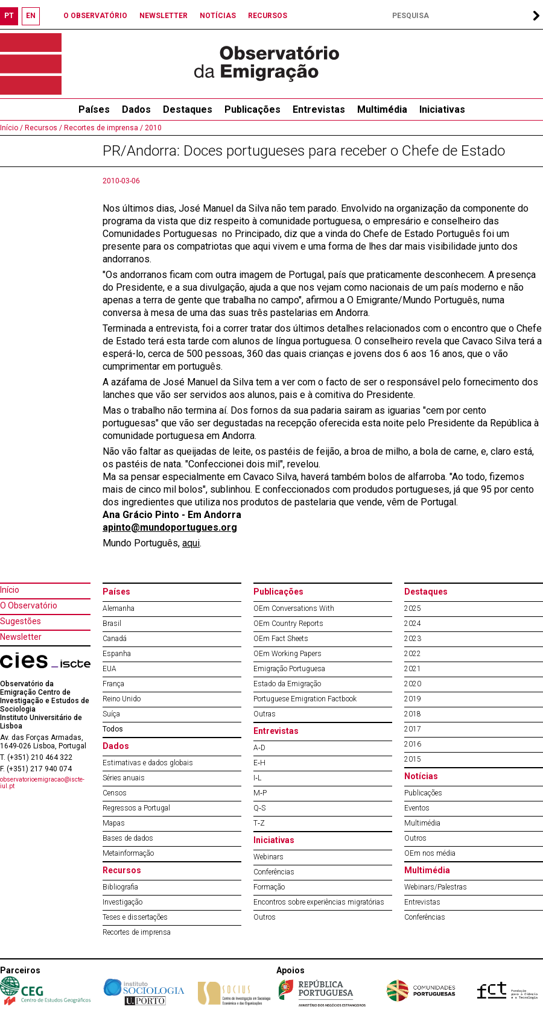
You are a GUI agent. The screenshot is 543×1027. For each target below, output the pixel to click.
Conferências (273, 872)
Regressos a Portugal (136, 808)
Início (9, 590)
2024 (412, 623)
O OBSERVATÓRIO (95, 15)
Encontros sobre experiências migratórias (318, 902)
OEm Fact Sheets (280, 638)
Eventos (417, 808)
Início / (11, 128)
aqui (191, 543)
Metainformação (128, 853)
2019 (412, 699)
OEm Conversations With (293, 608)
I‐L (257, 778)
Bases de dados (128, 838)
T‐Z (259, 823)
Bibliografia (120, 887)
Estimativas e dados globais (148, 763)
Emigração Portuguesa (289, 669)
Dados (136, 109)
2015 (412, 759)
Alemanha (119, 608)
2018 (412, 714)
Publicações (252, 109)
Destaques (187, 109)
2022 (412, 653)
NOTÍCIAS (218, 15)
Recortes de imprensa (137, 932)
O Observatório (28, 605)
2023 (412, 638)
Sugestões (20, 621)
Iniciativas (442, 109)
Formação (269, 887)
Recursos (122, 870)
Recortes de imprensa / (102, 128)
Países (116, 591)
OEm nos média (430, 853)
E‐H (259, 763)
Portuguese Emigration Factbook (305, 699)
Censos (115, 793)
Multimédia (382, 109)
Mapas (114, 823)
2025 (412, 608)
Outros (264, 917)
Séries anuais (124, 778)
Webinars (268, 857)
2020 (412, 684)
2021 (412, 669)
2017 (412, 729)
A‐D (259, 748)
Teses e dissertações (135, 917)
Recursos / (42, 128)
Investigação (122, 902)
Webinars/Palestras (435, 887)
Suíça (111, 714)
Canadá (115, 638)
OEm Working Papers (287, 653)
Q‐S (259, 808)
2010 (152, 128)
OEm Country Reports (288, 623)
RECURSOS (267, 15)
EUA (109, 669)
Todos (113, 729)
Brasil (112, 623)
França (113, 684)
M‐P (260, 793)
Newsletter (21, 637)
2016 (412, 744)
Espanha (117, 653)
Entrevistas (319, 109)
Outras (264, 714)
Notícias (421, 776)
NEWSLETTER (163, 15)
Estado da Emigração (287, 684)
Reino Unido (122, 699)
